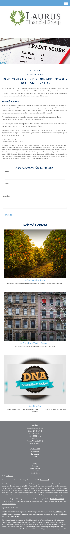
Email (7, 184)
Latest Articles (35, 468)
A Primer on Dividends (35, 280)
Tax (35, 461)
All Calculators (35, 473)
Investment (35, 454)
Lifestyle (35, 466)
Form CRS (9, 476)
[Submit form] (8, 215)
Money (35, 464)
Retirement (35, 452)
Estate (35, 456)
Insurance (35, 459)
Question (6, 196)
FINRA (56, 512)
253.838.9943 (35, 34)
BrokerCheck (44, 480)
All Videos (35, 471)
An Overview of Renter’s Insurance (35, 343)
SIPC (61, 512)
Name (7, 171)
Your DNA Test (35, 406)
